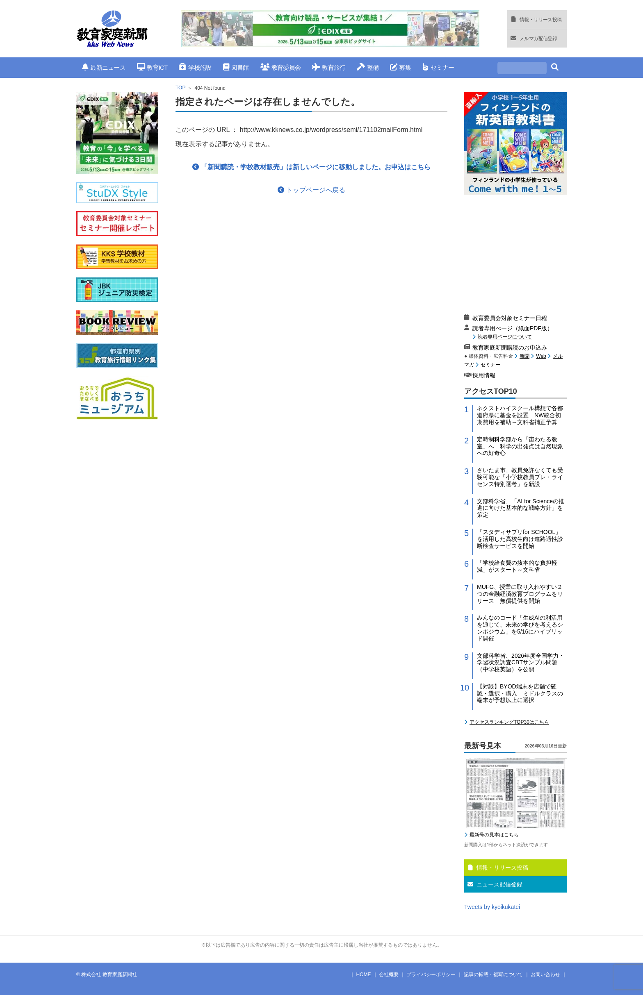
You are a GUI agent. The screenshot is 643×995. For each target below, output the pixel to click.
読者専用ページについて (505, 336)
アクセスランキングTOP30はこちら (509, 722)
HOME (363, 974)
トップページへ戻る (311, 189)
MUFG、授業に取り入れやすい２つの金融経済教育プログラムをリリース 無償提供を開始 (520, 594)
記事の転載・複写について (493, 974)
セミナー (438, 67)
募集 (400, 67)
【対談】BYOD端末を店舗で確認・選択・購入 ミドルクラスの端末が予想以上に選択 (520, 693)
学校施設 (195, 67)
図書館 (236, 67)
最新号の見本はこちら (494, 835)
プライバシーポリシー (431, 974)
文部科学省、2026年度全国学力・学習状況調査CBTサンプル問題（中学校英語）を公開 (520, 662)
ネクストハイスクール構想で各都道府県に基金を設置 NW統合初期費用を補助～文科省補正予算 (520, 415)
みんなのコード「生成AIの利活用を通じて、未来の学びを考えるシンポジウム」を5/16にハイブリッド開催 (520, 627)
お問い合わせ (545, 974)
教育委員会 (280, 67)
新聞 (524, 356)
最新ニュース (103, 67)
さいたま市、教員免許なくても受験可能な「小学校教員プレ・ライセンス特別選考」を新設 (520, 477)
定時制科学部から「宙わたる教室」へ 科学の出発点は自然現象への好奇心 (520, 446)
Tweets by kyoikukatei (492, 907)
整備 (368, 67)
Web (541, 356)
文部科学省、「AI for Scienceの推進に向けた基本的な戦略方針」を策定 (520, 508)
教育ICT (152, 67)
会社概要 (389, 974)
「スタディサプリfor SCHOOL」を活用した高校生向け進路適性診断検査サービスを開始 (520, 539)
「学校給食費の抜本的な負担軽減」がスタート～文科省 (517, 566)
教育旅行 (328, 67)
